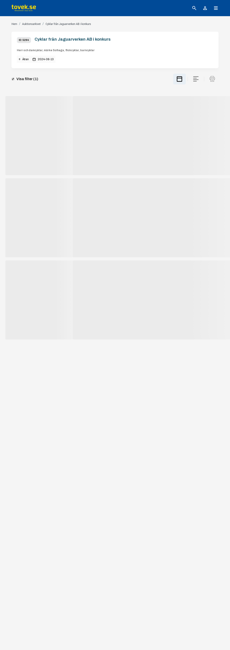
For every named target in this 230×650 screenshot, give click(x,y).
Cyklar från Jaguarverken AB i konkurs (68, 24)
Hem (14, 24)
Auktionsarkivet (31, 24)
